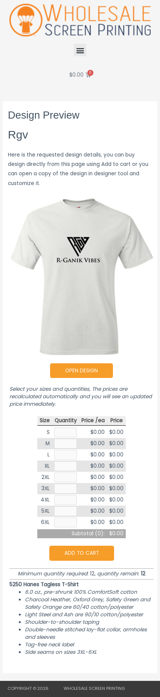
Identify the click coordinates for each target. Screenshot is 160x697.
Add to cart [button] (81, 553)
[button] (80, 50)
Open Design (81, 370)
